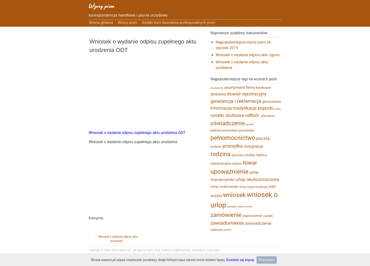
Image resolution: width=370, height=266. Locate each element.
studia (250, 155)
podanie (216, 146)
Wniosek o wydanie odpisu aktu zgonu (248, 55)
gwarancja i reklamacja (235, 101)
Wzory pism (102, 6)
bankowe (263, 88)
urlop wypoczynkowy (253, 187)
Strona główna (101, 22)
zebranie (216, 230)
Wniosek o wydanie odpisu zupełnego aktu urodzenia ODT (137, 132)
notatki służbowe (227, 115)
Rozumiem (267, 260)
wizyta (216, 195)
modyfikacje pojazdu (253, 108)
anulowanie (216, 88)
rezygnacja (253, 146)
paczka (250, 124)
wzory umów (245, 206)
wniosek (234, 194)
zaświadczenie (258, 223)
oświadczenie (227, 123)
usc (272, 186)
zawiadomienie (227, 223)
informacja (221, 108)
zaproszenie (252, 216)
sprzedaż (237, 155)
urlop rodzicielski (224, 186)
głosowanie (271, 101)
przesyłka (233, 146)
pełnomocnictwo (232, 137)
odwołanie (267, 116)
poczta (263, 138)
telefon (237, 163)
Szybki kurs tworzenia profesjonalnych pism (178, 22)
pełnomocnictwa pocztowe (232, 130)
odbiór (252, 115)
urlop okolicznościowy (257, 179)
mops (277, 108)
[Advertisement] (143, 94)
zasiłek (268, 216)
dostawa (218, 94)
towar (250, 162)
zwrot (227, 230)
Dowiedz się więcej (240, 260)
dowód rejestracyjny (246, 94)
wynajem (232, 206)
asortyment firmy (239, 87)
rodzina (220, 154)
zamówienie (226, 214)
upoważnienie (229, 171)
